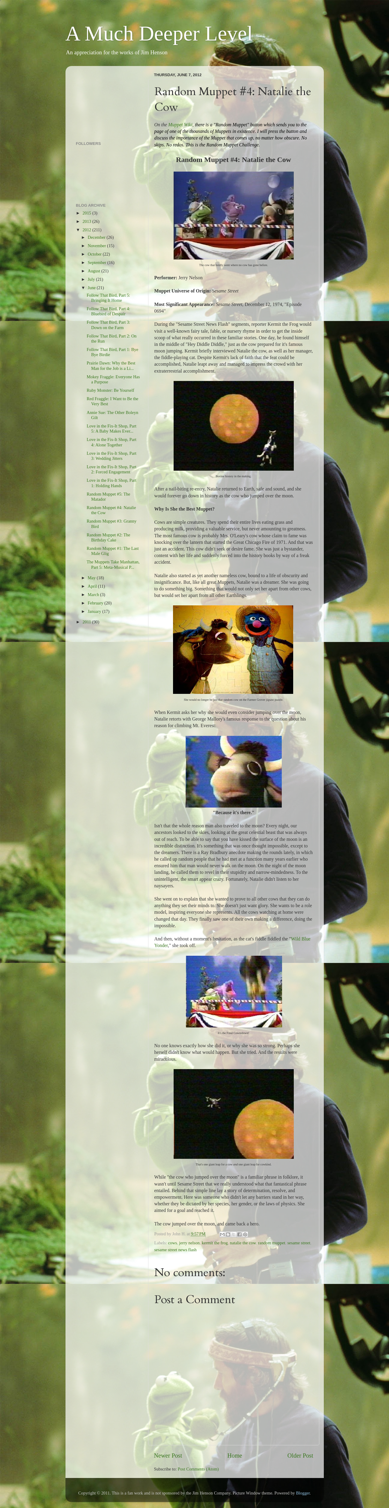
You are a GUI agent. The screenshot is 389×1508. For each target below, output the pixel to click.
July (92, 279)
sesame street (298, 1242)
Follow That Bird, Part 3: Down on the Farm (108, 325)
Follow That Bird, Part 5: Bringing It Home (108, 298)
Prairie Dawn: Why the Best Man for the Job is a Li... (111, 365)
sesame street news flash (175, 1249)
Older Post (300, 1455)
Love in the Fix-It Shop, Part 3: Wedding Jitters (111, 456)
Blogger (303, 1493)
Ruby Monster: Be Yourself (110, 390)
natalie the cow (243, 1242)
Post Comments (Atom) (198, 1469)
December (97, 237)
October (95, 254)
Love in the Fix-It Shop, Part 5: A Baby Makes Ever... (111, 428)
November (97, 245)
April (93, 586)
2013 (87, 221)
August (94, 270)
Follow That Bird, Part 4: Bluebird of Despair (108, 311)
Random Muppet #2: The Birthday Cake (108, 537)
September (97, 262)
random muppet (271, 1242)
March (94, 594)
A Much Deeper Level (159, 33)
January (95, 611)
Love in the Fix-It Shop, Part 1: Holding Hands (111, 483)
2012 (87, 229)
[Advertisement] (106, 100)
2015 (87, 213)
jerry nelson (189, 1242)
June (92, 287)
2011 (87, 621)
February (96, 603)
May (92, 577)
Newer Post (168, 1455)
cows (172, 1242)
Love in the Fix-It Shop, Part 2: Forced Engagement (111, 469)
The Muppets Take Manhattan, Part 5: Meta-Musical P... (113, 564)
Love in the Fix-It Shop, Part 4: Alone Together (111, 442)
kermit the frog (215, 1242)
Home (234, 1455)
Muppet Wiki (180, 124)
